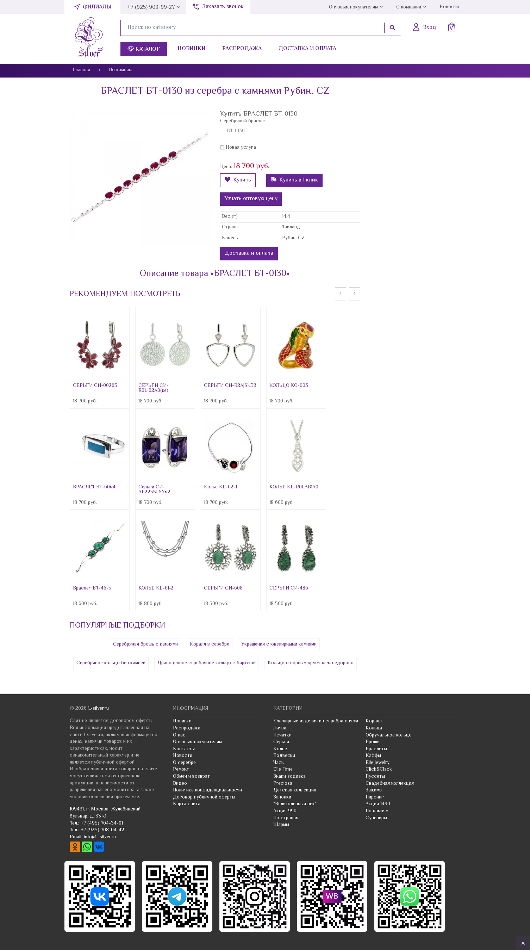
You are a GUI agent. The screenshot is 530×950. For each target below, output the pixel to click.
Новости (449, 7)
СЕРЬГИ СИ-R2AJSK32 (230, 386)
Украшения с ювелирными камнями (279, 644)
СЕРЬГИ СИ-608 (223, 588)
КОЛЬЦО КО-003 (288, 386)
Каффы (373, 756)
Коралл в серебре (209, 644)
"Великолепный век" (295, 804)
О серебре (184, 763)
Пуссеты (375, 777)
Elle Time (283, 769)
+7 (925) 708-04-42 (102, 830)
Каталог (143, 49)
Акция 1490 (378, 804)
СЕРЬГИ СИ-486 (288, 588)
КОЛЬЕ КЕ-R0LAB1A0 (293, 487)
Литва (279, 728)
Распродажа (242, 48)
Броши (373, 742)
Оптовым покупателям (353, 7)
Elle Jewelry (377, 763)
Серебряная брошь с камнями (145, 644)
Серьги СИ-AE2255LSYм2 (154, 489)
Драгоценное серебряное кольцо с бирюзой (206, 663)
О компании (408, 7)
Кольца (374, 728)
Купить (238, 180)
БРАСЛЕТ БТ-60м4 (94, 487)
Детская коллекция (294, 790)
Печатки (282, 735)
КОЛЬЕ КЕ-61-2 (156, 588)
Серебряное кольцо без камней (110, 663)
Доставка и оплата (307, 48)
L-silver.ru (98, 708)
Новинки (191, 48)
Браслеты (376, 749)
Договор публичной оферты (204, 797)
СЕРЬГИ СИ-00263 (95, 386)
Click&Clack (379, 769)
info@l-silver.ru (100, 837)
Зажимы (374, 790)
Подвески (284, 756)
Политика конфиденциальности (207, 790)
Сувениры (376, 818)
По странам (286, 818)
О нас (179, 735)
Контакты (184, 749)
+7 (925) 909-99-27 (151, 7)
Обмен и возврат (191, 777)
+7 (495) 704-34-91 (102, 823)
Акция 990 (285, 811)
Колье (280, 749)
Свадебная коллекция (390, 784)
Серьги (281, 742)
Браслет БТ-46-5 (92, 588)
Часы (279, 763)
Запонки (282, 797)
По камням (377, 811)
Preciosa (282, 784)
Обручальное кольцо (389, 735)
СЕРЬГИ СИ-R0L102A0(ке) (153, 388)
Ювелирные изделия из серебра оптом (315, 721)
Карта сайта (186, 804)
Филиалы (97, 7)
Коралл (374, 721)
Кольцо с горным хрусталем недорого (311, 663)
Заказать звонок (223, 6)
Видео (180, 784)
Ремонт (181, 769)
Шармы (281, 825)
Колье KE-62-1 (220, 487)
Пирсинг (375, 797)
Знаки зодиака (289, 777)
